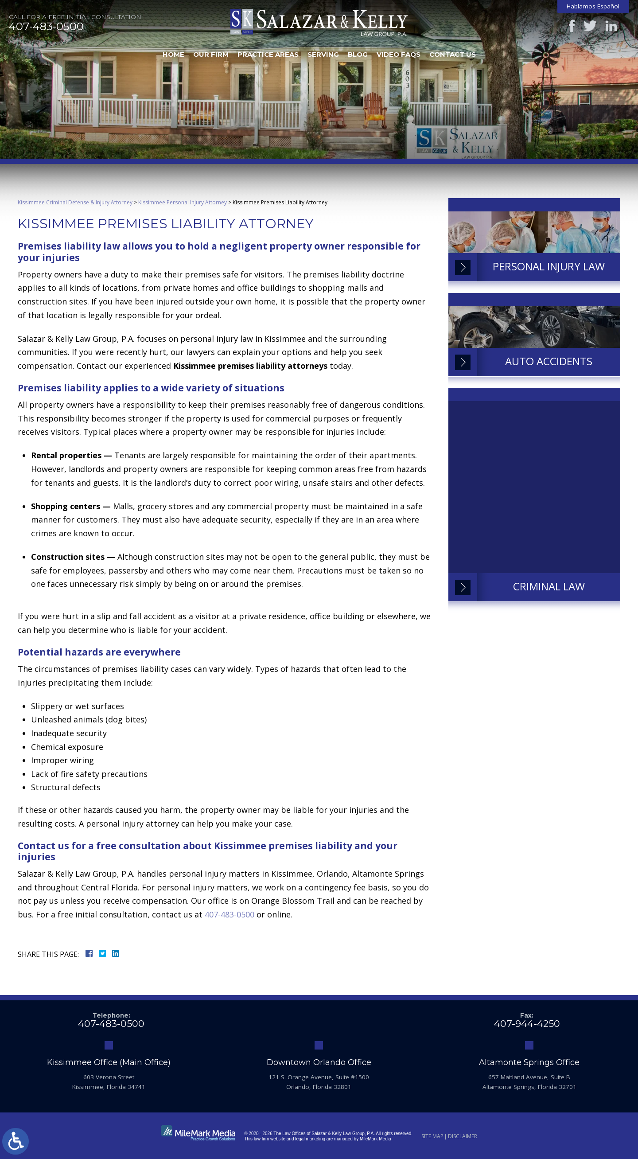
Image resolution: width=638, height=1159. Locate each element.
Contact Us (452, 54)
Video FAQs (398, 54)
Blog (358, 54)
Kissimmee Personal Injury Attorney (182, 202)
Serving (323, 54)
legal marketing (310, 1138)
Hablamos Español (593, 6)
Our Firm (211, 54)
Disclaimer (462, 1136)
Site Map (432, 1136)
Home (173, 54)
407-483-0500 (46, 26)
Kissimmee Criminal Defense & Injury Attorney (75, 202)
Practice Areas (268, 54)
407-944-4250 (527, 1023)
